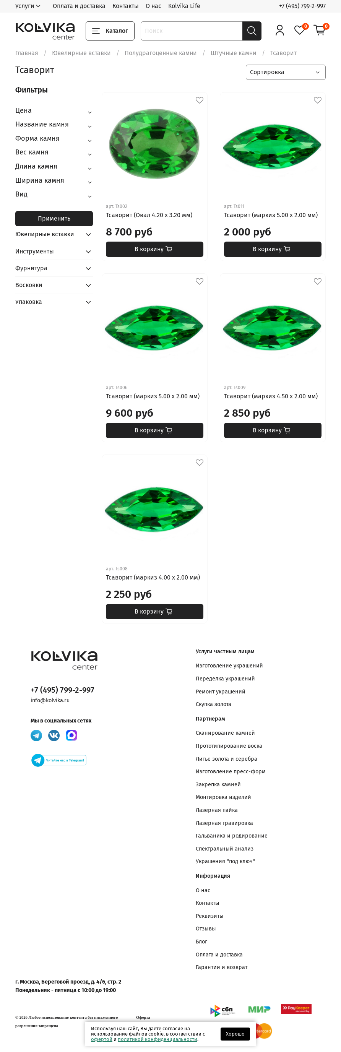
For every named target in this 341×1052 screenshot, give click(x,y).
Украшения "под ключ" (225, 861)
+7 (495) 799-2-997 (302, 6)
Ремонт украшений (220, 691)
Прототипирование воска (229, 746)
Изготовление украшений (229, 665)
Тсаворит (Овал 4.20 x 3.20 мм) (149, 215)
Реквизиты (210, 916)
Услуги (24, 6)
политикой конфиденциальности (157, 1039)
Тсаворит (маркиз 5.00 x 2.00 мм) (271, 215)
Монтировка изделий (223, 797)
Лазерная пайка (217, 810)
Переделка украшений (225, 678)
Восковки (28, 285)
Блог (201, 941)
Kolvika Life (184, 6)
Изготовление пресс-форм (231, 771)
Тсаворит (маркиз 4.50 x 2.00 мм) (271, 396)
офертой (101, 1039)
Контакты (125, 6)
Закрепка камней (218, 784)
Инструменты (34, 251)
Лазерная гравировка (224, 823)
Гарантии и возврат (221, 967)
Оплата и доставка (79, 6)
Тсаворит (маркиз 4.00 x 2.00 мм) (153, 577)
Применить (54, 218)
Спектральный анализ (224, 849)
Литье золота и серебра (226, 759)
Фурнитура (31, 268)
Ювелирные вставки (81, 53)
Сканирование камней (225, 733)
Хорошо (235, 1034)
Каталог (110, 31)
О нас (153, 6)
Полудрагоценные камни (161, 53)
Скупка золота (213, 704)
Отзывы (206, 928)
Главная (26, 53)
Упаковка (28, 301)
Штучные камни (234, 53)
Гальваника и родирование (232, 836)
